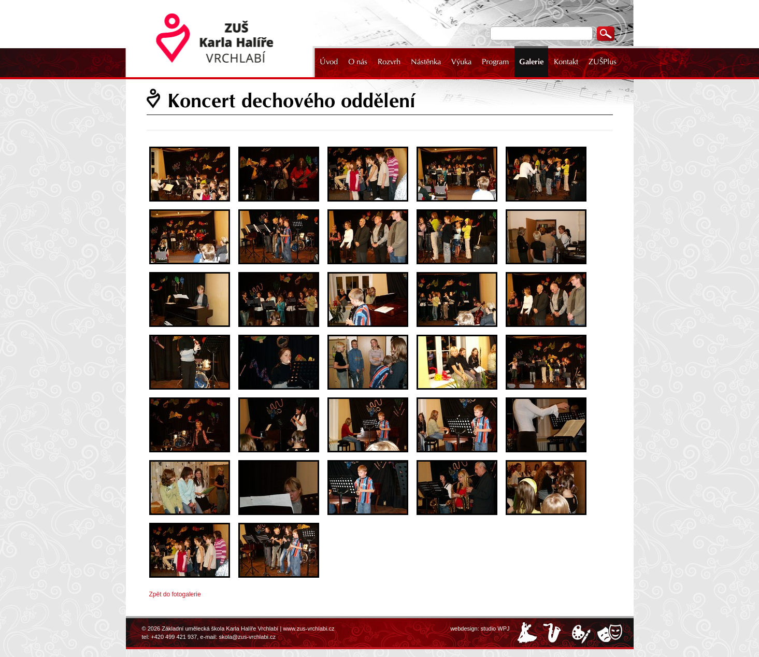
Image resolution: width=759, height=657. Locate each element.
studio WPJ (495, 628)
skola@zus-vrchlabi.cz (247, 637)
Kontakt (566, 61)
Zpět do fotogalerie (175, 594)
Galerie (531, 61)
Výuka (461, 61)
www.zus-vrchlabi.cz (308, 628)
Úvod (329, 61)
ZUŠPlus (603, 61)
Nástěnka (426, 61)
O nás (357, 61)
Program (495, 61)
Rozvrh (389, 61)
